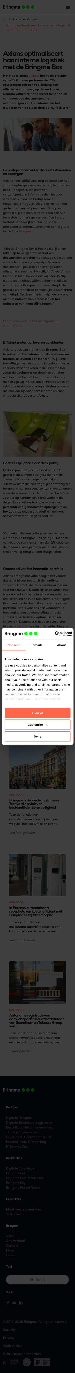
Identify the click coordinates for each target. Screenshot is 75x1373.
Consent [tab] (13, 645)
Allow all (37, 712)
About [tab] (61, 645)
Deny (37, 736)
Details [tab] (38, 645)
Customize (38, 724)
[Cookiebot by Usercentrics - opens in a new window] (55, 634)
